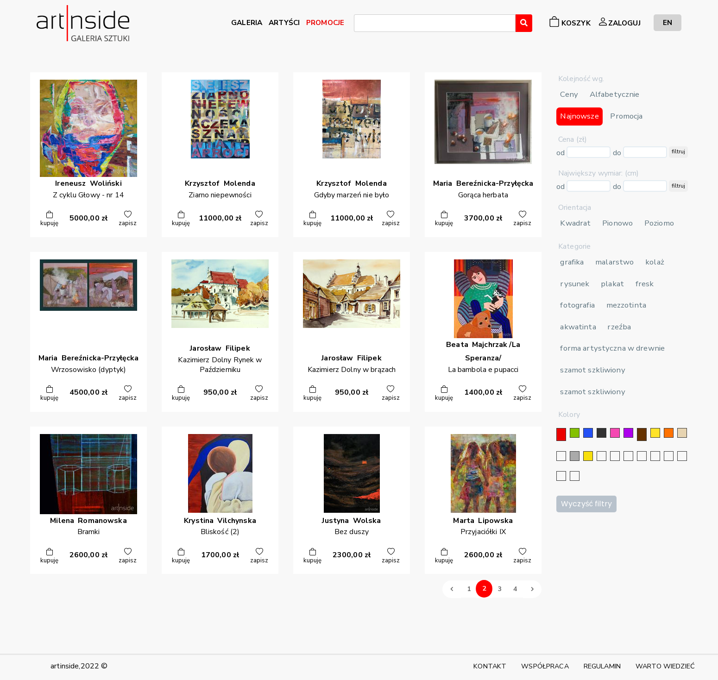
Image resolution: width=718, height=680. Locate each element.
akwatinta (578, 326)
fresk (645, 283)
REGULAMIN (602, 666)
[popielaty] (682, 456)
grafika (572, 262)
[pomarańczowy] (668, 432)
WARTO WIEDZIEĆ (665, 666)
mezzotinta (626, 305)
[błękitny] (655, 456)
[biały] (561, 456)
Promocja (626, 116)
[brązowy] (641, 434)
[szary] (574, 456)
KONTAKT (489, 666)
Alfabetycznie (615, 94)
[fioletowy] (628, 432)
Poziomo (659, 223)
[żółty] (655, 432)
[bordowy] (561, 476)
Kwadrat (575, 223)
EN (667, 22)
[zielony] (574, 432)
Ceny (569, 94)
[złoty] (588, 456)
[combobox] (435, 23)
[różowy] (615, 432)
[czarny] (601, 432)
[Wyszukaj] (524, 23)
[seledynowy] (574, 476)
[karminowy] (668, 456)
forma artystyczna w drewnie (612, 348)
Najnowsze (579, 116)
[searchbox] (359, 24)
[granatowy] (641, 456)
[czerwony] (561, 434)
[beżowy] (682, 432)
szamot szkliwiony (592, 370)
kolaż (654, 262)
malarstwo (614, 262)
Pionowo (617, 223)
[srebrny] (601, 456)
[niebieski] (588, 432)
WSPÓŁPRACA (544, 666)
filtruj (678, 151)
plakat (612, 283)
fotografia (577, 305)
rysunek (574, 283)
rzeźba (619, 326)
